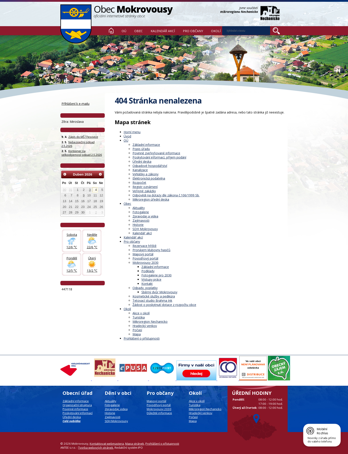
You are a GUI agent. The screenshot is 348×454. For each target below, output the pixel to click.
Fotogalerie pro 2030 (156, 275)
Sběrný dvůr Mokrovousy (159, 292)
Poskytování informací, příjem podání (159, 157)
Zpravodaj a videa (145, 216)
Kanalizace (140, 170)
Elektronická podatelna (148, 178)
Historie (138, 225)
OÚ (124, 31)
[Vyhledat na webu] (276, 30)
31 (70, 190)
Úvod (111, 30)
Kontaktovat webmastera (107, 444)
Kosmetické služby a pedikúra (153, 296)
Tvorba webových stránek (95, 448)
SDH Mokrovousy (145, 229)
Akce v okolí (141, 313)
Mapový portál (142, 254)
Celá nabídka (72, 421)
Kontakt (147, 284)
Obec (138, 31)
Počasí (137, 330)
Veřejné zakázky (144, 191)
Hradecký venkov (144, 326)
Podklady (147, 271)
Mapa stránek (134, 444)
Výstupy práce (151, 279)
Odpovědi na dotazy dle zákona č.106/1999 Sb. (166, 195)
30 (64, 190)
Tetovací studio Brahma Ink (152, 300)
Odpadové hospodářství (149, 166)
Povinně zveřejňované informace (156, 153)
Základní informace (146, 145)
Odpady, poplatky (145, 288)
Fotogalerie (140, 212)
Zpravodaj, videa (116, 409)
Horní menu (132, 132)
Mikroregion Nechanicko (150, 321)
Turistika (138, 317)
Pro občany (193, 31)
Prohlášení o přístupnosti (142, 338)
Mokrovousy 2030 (145, 262)
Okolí (216, 31)
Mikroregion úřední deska (150, 199)
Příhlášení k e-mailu (75, 104)
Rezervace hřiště (144, 246)
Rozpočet (139, 182)
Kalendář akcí (163, 31)
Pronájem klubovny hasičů (151, 250)
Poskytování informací (78, 413)
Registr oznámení (145, 187)
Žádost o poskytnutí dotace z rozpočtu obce (164, 305)
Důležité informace (159, 413)
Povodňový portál (145, 258)
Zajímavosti (140, 220)
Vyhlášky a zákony (145, 174)
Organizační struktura (77, 405)
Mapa (136, 334)
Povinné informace (75, 409)
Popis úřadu (141, 149)
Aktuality (138, 208)
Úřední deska (141, 161)
